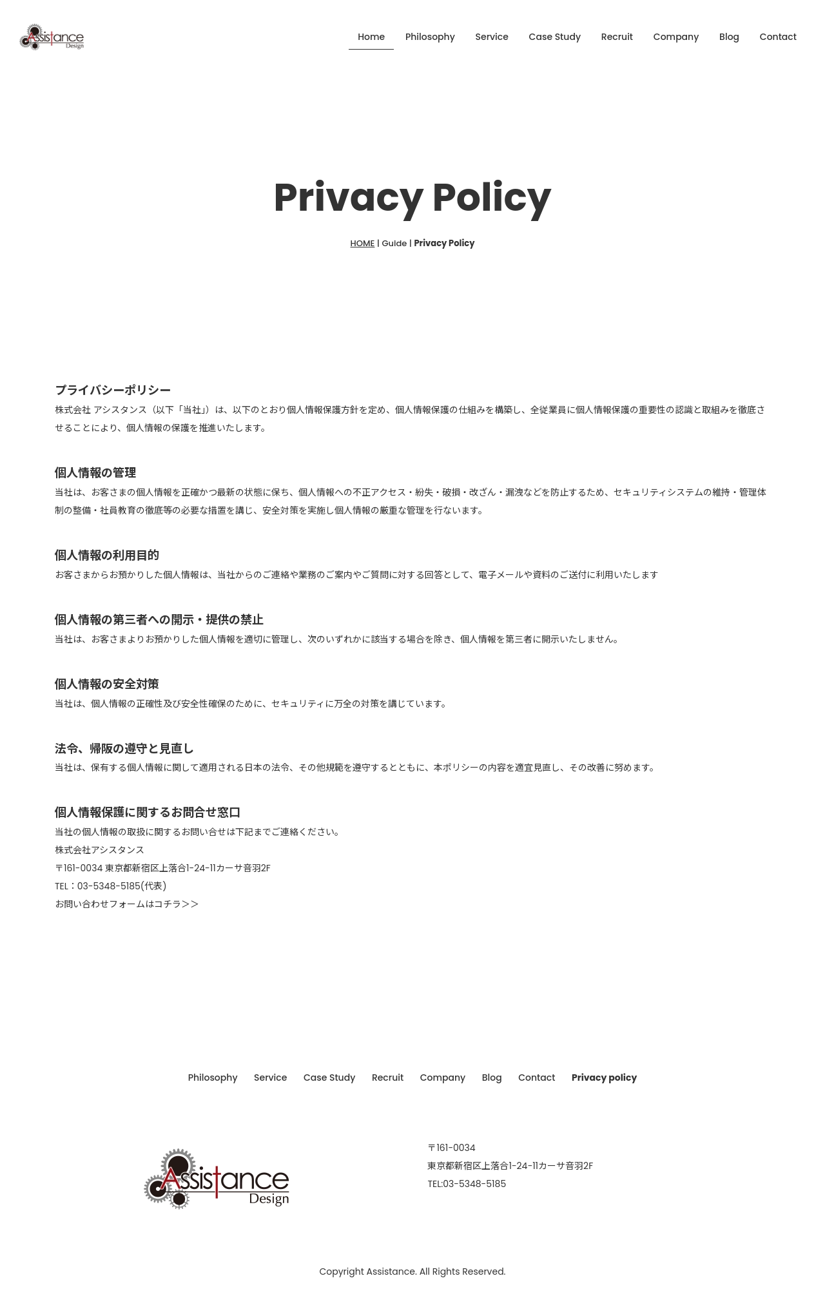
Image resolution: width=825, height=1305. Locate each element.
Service (492, 36)
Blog (729, 36)
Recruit (617, 36)
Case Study (555, 36)
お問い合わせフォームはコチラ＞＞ (127, 904)
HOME (363, 243)
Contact (778, 36)
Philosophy (430, 36)
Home (371, 36)
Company (676, 36)
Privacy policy (610, 1076)
